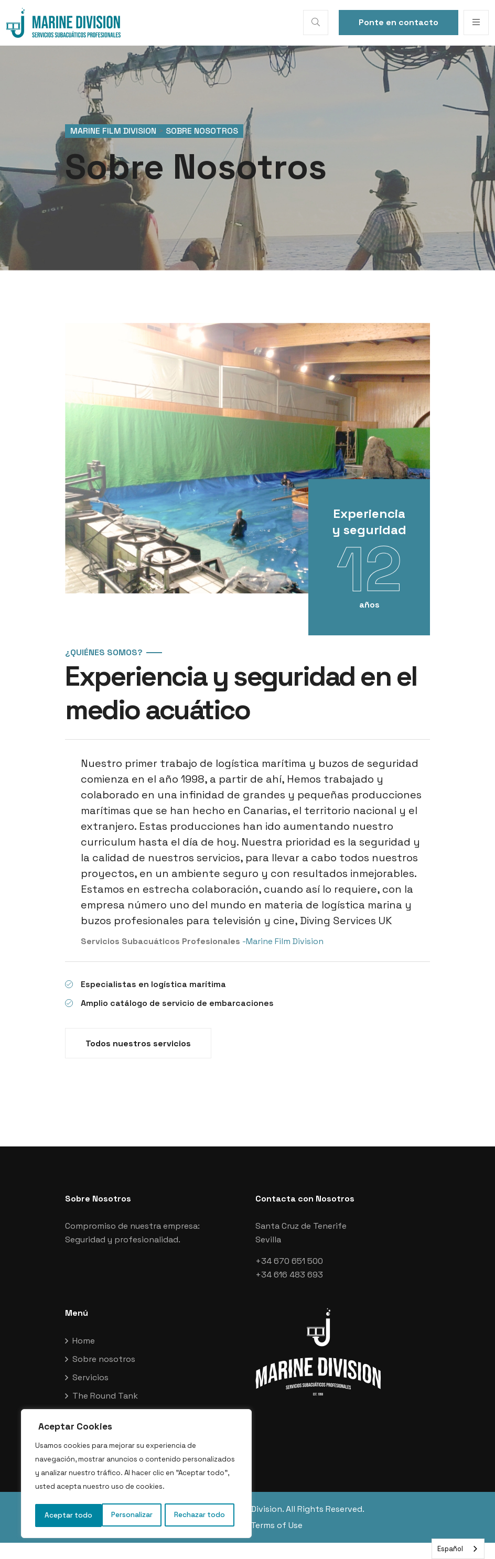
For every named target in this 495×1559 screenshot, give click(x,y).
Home (83, 1356)
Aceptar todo (205, 1515)
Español (450, 1548)
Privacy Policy (210, 1541)
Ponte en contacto (398, 22)
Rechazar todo (133, 1515)
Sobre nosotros (103, 1375)
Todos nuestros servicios (138, 1059)
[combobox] (458, 1549)
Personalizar (65, 1515)
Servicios (90, 1393)
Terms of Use (277, 1541)
